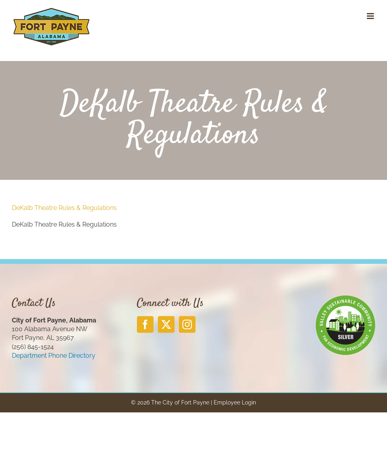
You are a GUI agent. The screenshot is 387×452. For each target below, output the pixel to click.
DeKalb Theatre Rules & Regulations (64, 208)
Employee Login (235, 402)
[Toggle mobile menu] (371, 16)
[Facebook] (145, 324)
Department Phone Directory (53, 355)
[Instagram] (187, 324)
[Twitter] (166, 324)
